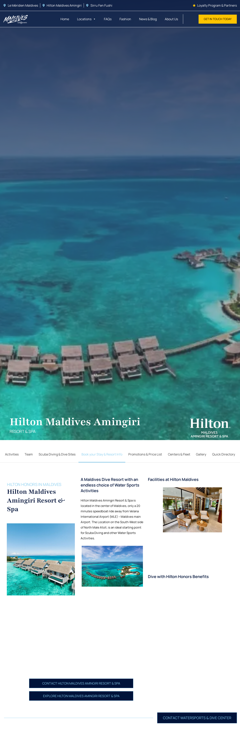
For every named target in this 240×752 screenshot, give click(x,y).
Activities (12, 454)
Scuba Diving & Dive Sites (57, 454)
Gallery (201, 454)
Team (29, 454)
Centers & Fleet (179, 454)
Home (64, 19)
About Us (171, 19)
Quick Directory (223, 454)
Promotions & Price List (145, 454)
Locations (86, 19)
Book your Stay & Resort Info (101, 454)
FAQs (107, 19)
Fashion (125, 19)
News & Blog (148, 19)
